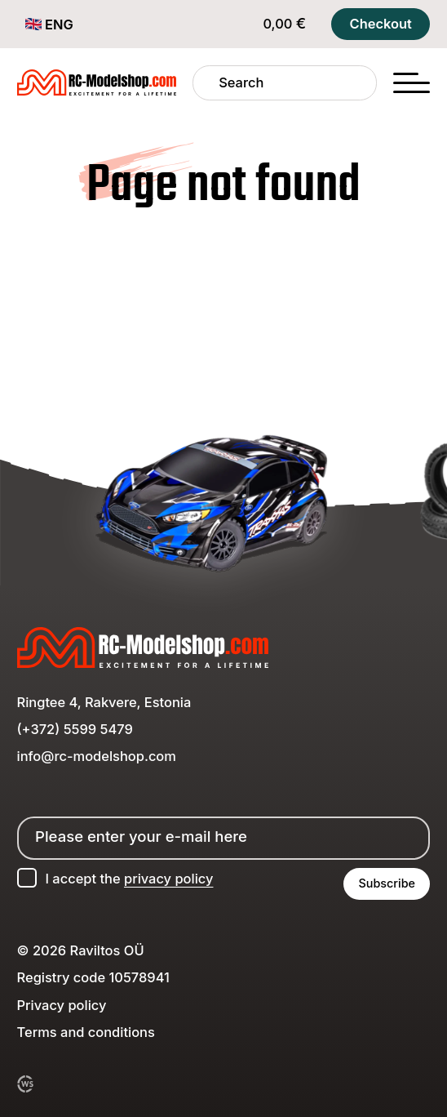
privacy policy (168, 878)
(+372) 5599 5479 (75, 729)
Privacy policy (62, 1005)
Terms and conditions (86, 1032)
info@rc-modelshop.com (96, 756)
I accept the (129, 878)
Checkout (381, 24)
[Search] (206, 82)
